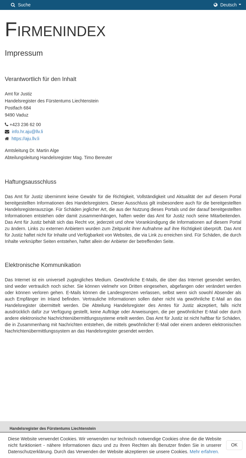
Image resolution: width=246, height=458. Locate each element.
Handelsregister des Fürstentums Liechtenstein (53, 428)
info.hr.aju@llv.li (27, 131)
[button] (227, 5)
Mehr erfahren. (204, 451)
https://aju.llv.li (25, 138)
